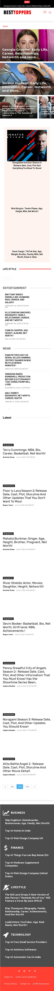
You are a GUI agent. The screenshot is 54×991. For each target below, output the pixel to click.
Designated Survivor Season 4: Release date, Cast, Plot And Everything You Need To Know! (27, 165)
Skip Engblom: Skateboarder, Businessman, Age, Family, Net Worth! (27, 822)
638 (12, 786)
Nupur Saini (8, 505)
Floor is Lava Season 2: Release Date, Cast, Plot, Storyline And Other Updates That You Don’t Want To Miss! (25, 496)
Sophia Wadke (9, 686)
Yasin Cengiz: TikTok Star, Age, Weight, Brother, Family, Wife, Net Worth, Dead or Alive (27, 254)
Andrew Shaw (8, 457)
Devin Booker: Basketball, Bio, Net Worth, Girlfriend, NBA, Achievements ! (27, 627)
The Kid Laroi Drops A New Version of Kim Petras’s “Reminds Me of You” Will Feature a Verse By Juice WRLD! (27, 898)
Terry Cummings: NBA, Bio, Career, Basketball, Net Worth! (24, 451)
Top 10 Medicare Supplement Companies (22, 864)
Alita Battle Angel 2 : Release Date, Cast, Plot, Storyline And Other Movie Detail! (24, 767)
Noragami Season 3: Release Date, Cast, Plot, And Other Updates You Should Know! (27, 723)
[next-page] (9, 409)
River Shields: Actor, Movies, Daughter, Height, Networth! (23, 584)
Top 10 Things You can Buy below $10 (27, 855)
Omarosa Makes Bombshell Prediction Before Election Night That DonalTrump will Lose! (18, 379)
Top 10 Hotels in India (17, 831)
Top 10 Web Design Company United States (26, 875)
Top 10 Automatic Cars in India (23, 957)
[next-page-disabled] (9, 278)
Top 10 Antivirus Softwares (20, 950)
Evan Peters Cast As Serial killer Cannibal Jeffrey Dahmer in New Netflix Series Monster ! (18, 360)
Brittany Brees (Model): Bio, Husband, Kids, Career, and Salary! (17, 298)
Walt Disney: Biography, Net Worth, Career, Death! (17, 395)
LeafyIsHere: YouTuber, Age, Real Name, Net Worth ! (24, 923)
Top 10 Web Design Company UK (24, 838)
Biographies (8, 445)
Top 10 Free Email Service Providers (26, 942)
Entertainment (9, 486)
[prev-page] (4, 278)
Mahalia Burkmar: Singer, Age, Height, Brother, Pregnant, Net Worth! (25, 542)
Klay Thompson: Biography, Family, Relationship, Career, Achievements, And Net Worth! (26, 911)
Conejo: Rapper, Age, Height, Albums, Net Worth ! (16, 333)
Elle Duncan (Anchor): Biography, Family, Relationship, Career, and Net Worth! (18, 316)
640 (27, 786)
